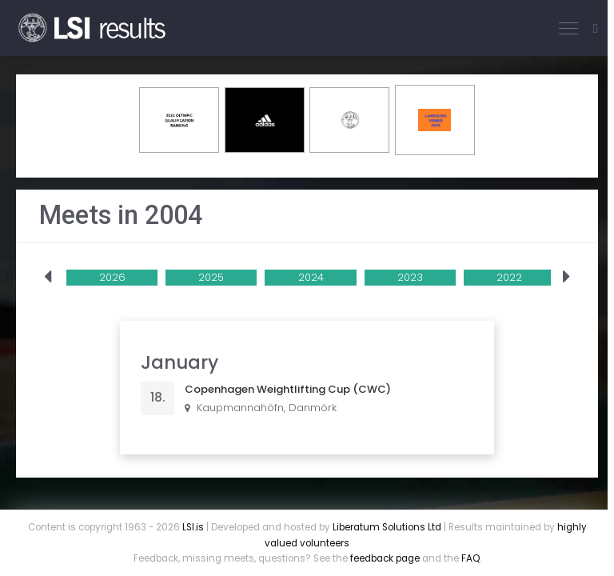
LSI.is (193, 527)
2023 (410, 277)
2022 (509, 277)
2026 (112, 277)
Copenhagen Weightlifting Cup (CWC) (288, 389)
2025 (211, 277)
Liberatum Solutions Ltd (387, 527)
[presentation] (47, 277)
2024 (311, 277)
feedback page (385, 558)
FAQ (470, 558)
